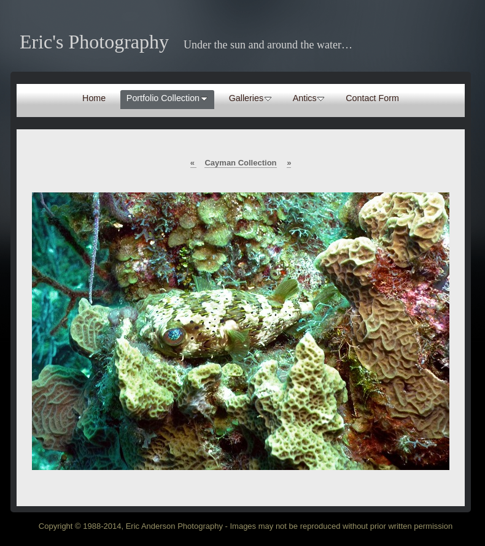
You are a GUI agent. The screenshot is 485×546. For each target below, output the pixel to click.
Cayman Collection (240, 162)
